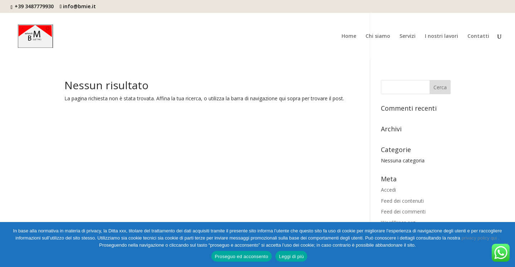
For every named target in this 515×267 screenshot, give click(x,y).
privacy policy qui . (480, 238)
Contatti (478, 36)
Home (349, 36)
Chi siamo (378, 36)
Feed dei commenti (403, 211)
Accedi (388, 189)
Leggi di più (291, 256)
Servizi (407, 36)
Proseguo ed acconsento (241, 256)
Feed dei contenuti (402, 200)
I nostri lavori (441, 36)
